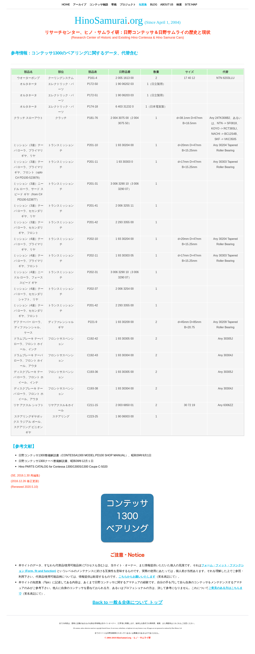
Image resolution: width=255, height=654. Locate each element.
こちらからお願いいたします (136, 576)
